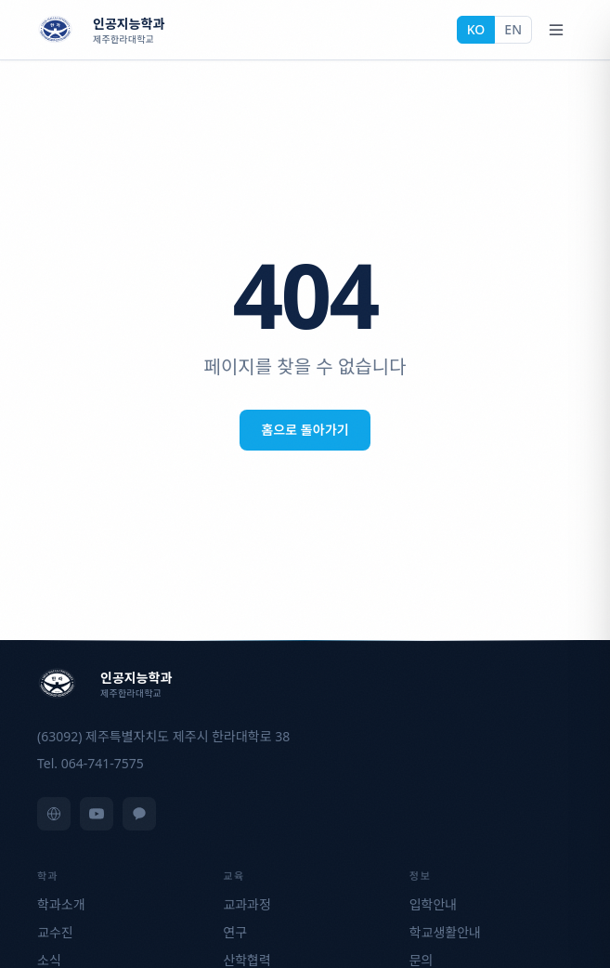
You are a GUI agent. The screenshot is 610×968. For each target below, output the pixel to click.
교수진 (55, 932)
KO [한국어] (476, 29)
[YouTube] (96, 814)
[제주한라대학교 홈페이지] (54, 814)
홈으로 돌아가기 (305, 429)
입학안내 (433, 904)
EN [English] (513, 29)
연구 (235, 932)
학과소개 (61, 904)
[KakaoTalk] (139, 814)
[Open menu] (556, 29)
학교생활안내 (445, 932)
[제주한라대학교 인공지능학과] (100, 29)
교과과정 (247, 904)
